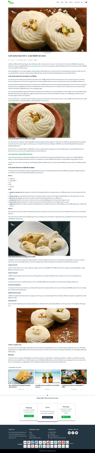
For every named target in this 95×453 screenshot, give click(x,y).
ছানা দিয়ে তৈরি (35, 66)
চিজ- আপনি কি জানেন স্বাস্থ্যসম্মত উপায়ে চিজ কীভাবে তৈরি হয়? (19, 386)
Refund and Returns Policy (35, 437)
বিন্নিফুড (35, 60)
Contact (31, 434)
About (30, 432)
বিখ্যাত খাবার (30, 60)
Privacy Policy (32, 436)
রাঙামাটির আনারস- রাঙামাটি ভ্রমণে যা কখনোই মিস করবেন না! (47, 386)
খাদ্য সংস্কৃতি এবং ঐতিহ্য (22, 60)
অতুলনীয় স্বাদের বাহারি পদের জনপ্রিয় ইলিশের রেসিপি (72, 386)
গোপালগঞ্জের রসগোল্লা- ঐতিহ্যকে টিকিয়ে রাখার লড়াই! (20, 154)
